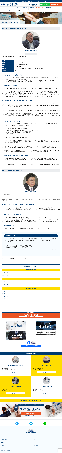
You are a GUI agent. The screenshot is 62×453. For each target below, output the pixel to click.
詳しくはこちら (30, 316)
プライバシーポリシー (6, 447)
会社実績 (3, 436)
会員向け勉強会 (36, 433)
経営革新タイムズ (11, 10)
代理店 (34, 436)
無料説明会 (35, 444)
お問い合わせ (35, 447)
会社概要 (34, 428)
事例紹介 (34, 425)
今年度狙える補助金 (5, 428)
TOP (4, 10)
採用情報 (3, 431)
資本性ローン (35, 442)
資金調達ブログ (4, 444)
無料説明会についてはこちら (31, 404)
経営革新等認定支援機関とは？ (7, 439)
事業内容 (3, 433)
